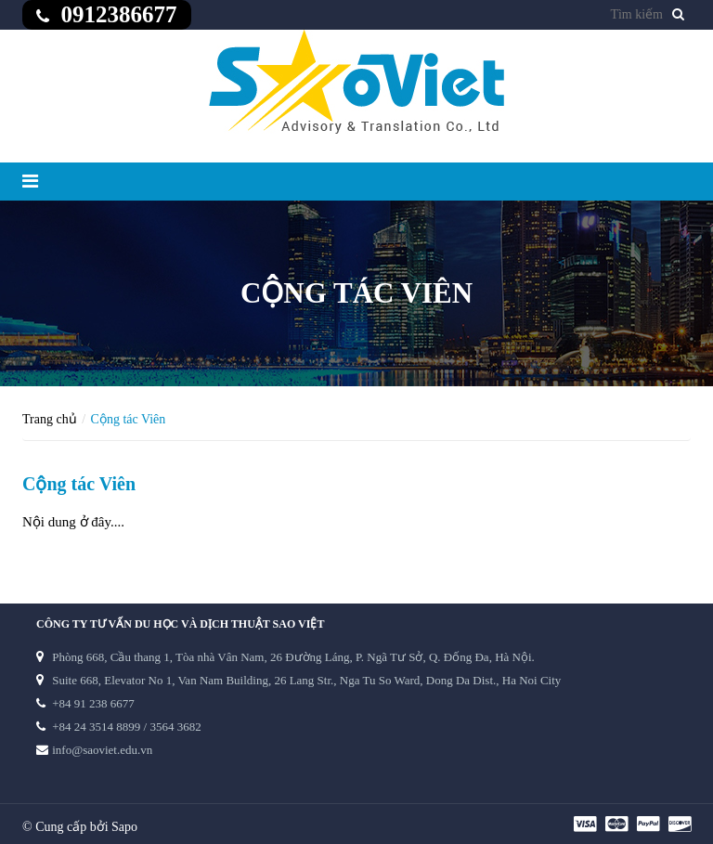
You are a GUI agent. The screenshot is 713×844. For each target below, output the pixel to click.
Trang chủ (49, 419)
